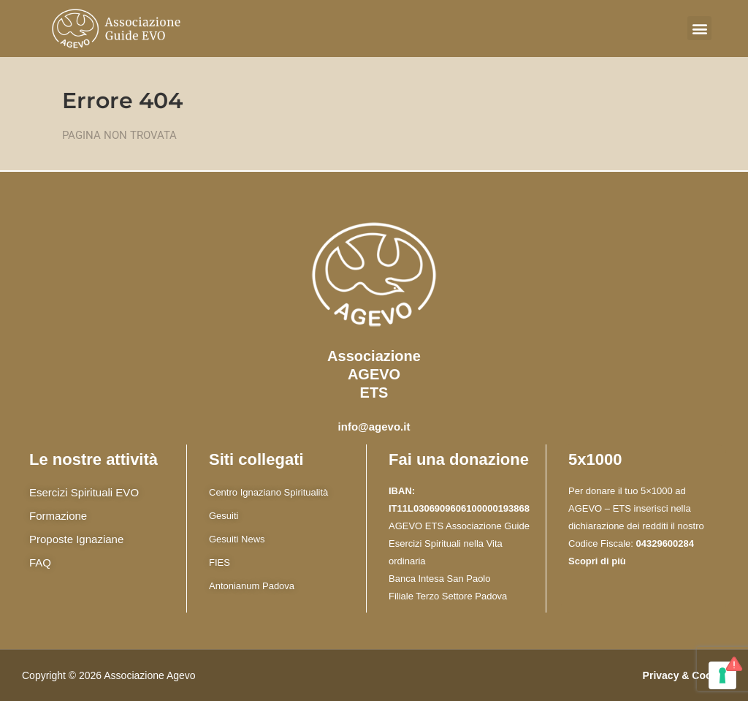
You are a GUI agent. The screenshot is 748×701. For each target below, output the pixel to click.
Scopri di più (597, 561)
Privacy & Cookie (684, 675)
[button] (699, 28)
